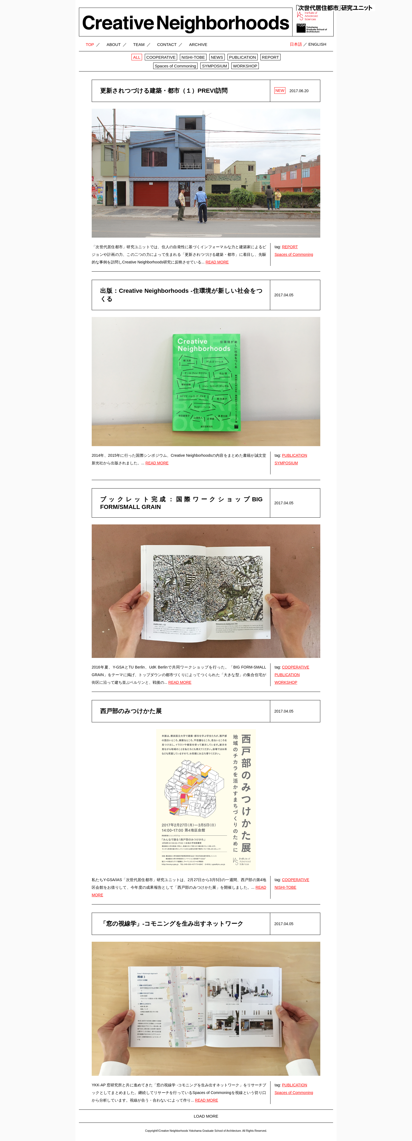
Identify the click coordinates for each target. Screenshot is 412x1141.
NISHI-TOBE (285, 887)
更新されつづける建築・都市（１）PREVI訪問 (163, 90)
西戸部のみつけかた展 (131, 711)
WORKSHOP (286, 682)
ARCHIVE (198, 44)
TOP (90, 44)
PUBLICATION (294, 455)
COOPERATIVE (295, 667)
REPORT (290, 247)
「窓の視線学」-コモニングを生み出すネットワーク (172, 923)
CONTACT (166, 44)
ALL (136, 57)
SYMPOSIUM (286, 463)
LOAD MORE (206, 1116)
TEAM (139, 44)
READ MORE (217, 262)
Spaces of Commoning (294, 254)
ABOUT (114, 44)
